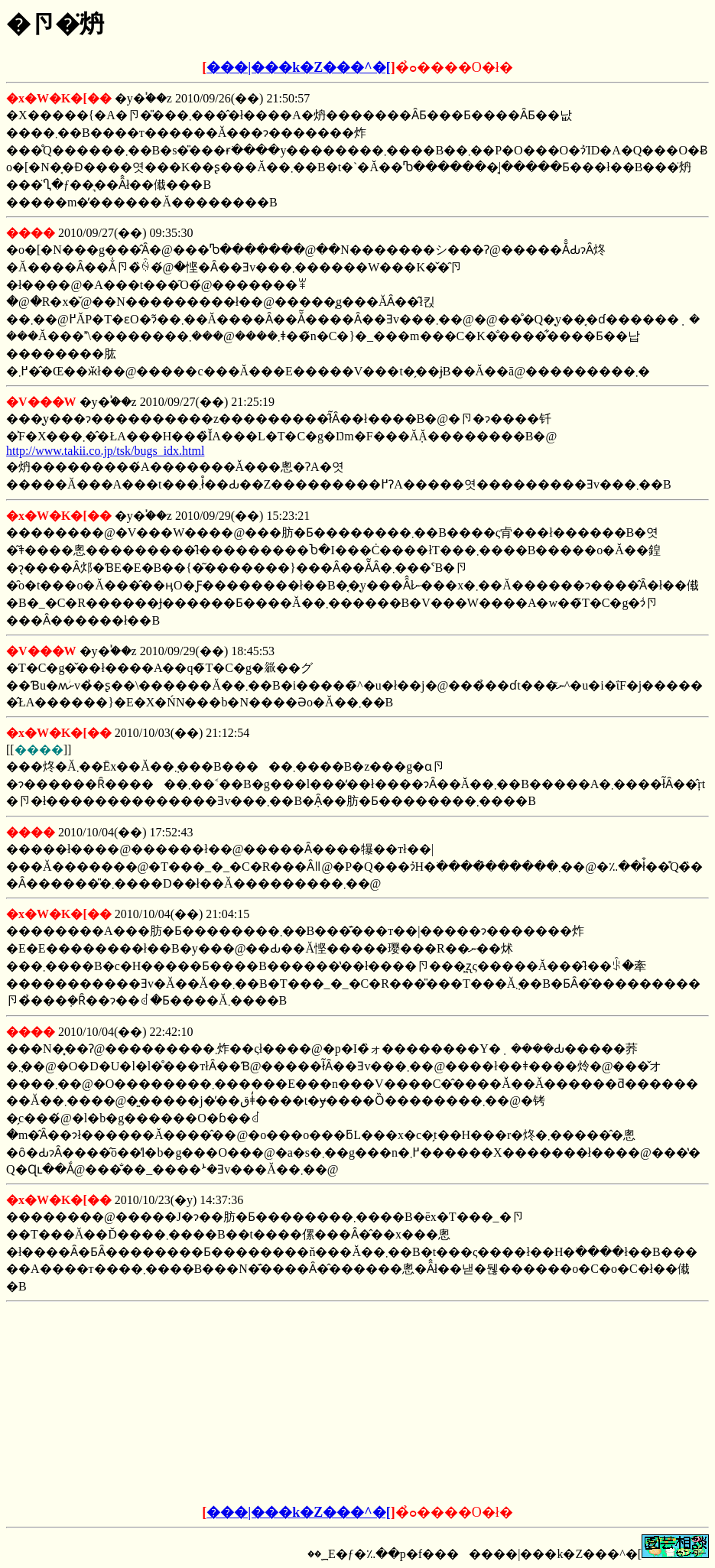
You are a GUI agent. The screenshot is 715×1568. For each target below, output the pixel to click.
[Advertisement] (241, 1403)
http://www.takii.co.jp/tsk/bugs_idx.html (105, 450)
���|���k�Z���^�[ (298, 67)
